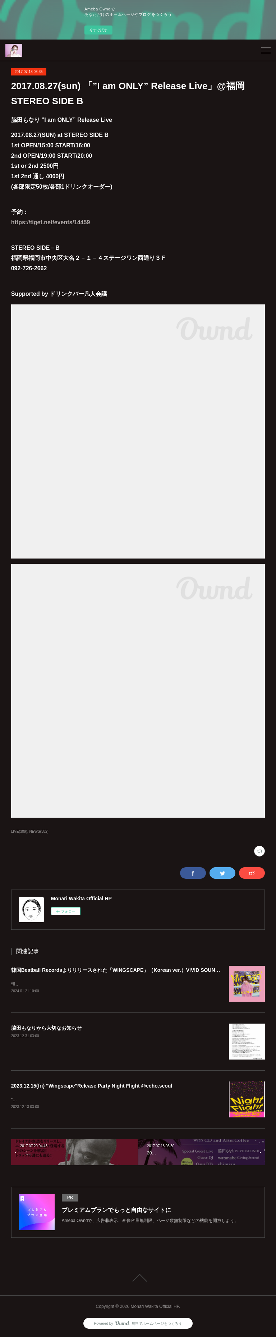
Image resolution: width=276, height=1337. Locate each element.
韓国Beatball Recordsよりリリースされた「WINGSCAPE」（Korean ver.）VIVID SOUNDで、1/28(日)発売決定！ (141, 970)
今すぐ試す (98, 30)
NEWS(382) (39, 831)
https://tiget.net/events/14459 (50, 222)
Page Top (138, 1279)
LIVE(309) (19, 831)
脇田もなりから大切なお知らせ (46, 1029)
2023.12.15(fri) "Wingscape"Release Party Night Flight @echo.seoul (91, 1086)
